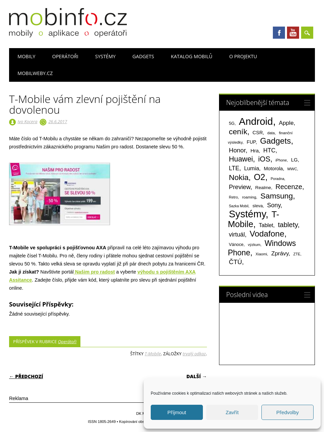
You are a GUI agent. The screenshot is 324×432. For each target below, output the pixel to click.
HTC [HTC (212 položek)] (269, 150)
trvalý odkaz (194, 354)
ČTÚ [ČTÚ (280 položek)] (235, 261)
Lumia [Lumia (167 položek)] (251, 168)
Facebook (279, 33)
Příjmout (176, 412)
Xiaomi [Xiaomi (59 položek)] (261, 254)
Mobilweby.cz (35, 73)
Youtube (293, 33)
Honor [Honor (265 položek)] (237, 150)
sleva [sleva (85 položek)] (258, 205)
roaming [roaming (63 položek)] (249, 197)
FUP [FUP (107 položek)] (251, 142)
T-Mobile (153, 354)
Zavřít (232, 412)
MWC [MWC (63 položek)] (292, 169)
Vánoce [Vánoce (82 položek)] (236, 244)
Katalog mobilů (191, 56)
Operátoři (65, 56)
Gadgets (143, 56)
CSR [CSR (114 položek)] (258, 132)
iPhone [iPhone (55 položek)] (281, 160)
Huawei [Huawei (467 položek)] (241, 159)
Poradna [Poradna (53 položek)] (277, 179)
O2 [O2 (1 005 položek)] (259, 177)
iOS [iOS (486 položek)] (264, 159)
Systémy (105, 56)
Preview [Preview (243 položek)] (239, 186)
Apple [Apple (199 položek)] (286, 122)
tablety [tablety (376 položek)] (288, 224)
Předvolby (287, 412)
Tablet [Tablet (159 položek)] (266, 225)
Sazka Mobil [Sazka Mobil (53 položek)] (238, 206)
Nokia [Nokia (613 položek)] (238, 177)
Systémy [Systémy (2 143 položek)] (247, 214)
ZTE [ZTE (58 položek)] (296, 254)
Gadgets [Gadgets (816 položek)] (275, 140)
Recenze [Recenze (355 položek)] (289, 186)
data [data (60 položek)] (271, 133)
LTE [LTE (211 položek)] (234, 168)
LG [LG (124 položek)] (294, 160)
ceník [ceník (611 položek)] (238, 131)
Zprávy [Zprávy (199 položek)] (279, 253)
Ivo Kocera (27, 121)
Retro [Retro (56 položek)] (233, 197)
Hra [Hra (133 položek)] (254, 150)
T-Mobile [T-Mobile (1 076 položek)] (253, 219)
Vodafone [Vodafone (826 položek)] (267, 233)
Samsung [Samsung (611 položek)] (276, 195)
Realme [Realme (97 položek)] (263, 187)
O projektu (243, 56)
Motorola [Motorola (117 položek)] (273, 168)
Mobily (26, 56)
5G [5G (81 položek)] (232, 123)
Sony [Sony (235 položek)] (274, 205)
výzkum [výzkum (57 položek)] (254, 245)
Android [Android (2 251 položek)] (256, 121)
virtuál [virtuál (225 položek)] (237, 234)
